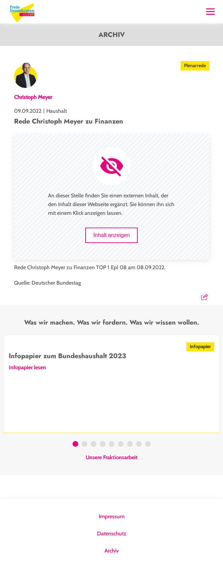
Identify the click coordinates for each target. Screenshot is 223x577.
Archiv (111, 550)
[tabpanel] (111, 384)
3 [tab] (93, 445)
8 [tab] (139, 445)
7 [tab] (130, 445)
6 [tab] (121, 445)
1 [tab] (75, 445)
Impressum (112, 516)
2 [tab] (84, 445)
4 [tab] (102, 445)
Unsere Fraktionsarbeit (112, 457)
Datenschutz (111, 533)
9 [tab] (148, 445)
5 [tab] (111, 445)
